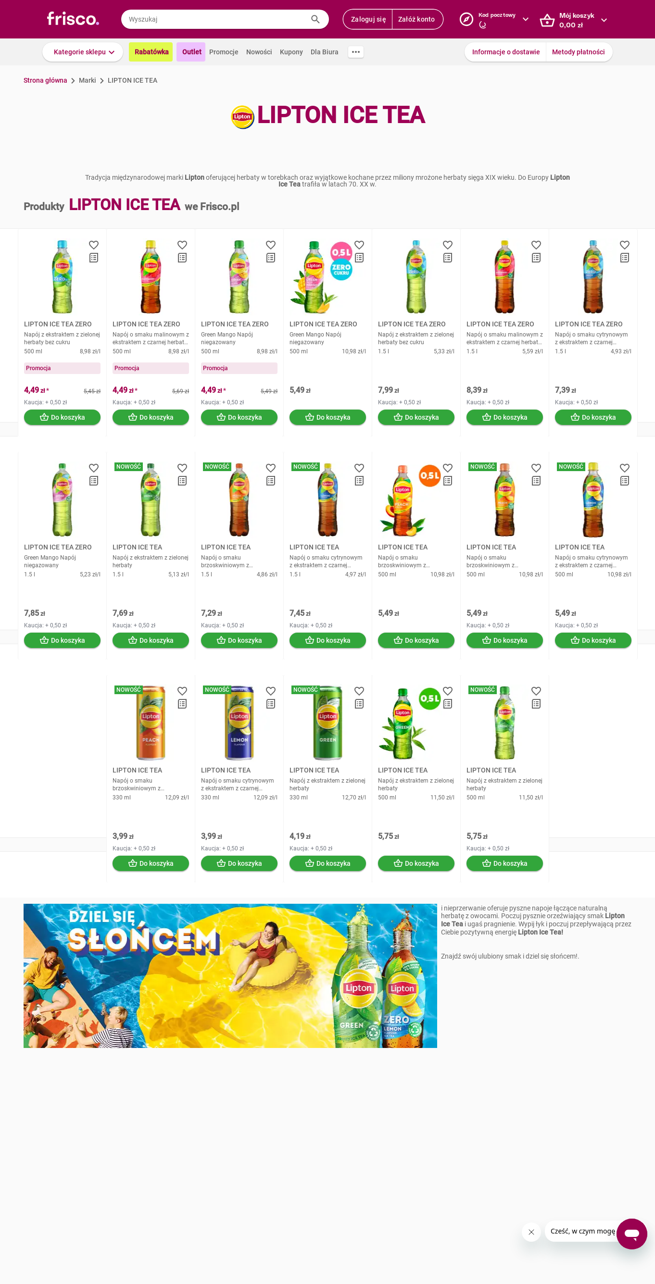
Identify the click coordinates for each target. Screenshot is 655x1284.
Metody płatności (578, 52)
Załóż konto (416, 19)
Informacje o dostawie (506, 52)
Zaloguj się (368, 19)
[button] (82, 52)
